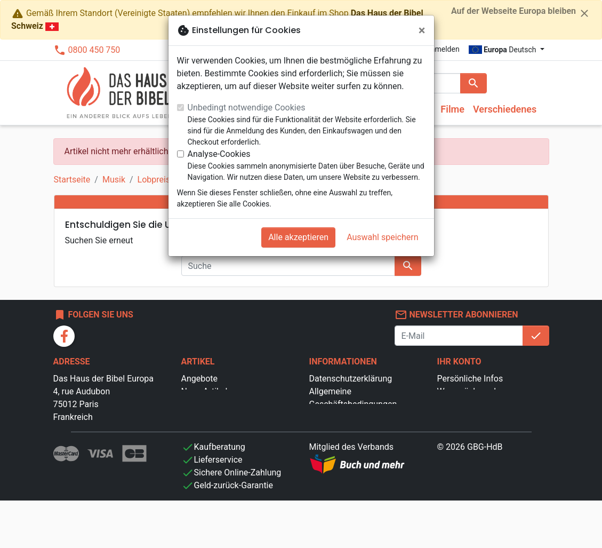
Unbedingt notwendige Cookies (247, 107)
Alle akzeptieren (298, 237)
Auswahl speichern (382, 237)
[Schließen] (422, 30)
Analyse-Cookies (219, 154)
